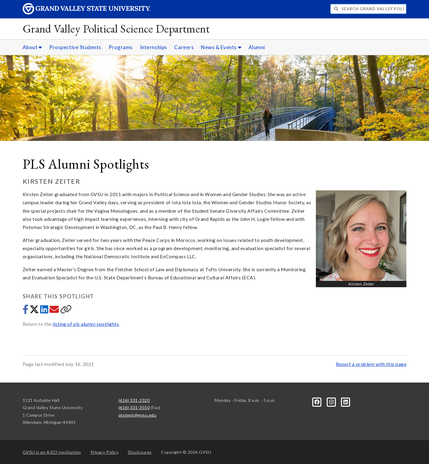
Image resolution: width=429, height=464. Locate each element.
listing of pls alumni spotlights (85, 324)
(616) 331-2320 (134, 400)
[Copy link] (66, 311)
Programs (121, 47)
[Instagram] (332, 401)
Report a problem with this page (371, 364)
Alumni (257, 47)
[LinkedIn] (345, 401)
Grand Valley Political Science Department (116, 28)
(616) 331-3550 (134, 407)
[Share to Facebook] (26, 311)
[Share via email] (54, 311)
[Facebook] (317, 401)
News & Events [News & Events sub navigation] (221, 47)
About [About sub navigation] (32, 47)
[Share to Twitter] (35, 311)
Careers (184, 47)
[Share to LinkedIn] (44, 311)
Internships (153, 47)
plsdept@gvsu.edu (138, 415)
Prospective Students (75, 47)
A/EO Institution (52, 452)
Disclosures (140, 452)
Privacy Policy (105, 452)
